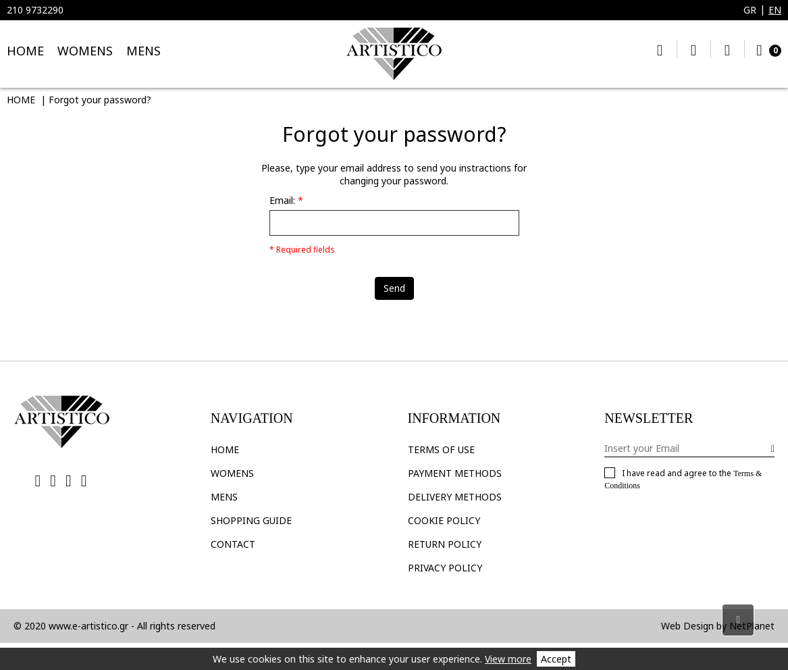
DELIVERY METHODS (455, 496)
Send (394, 288)
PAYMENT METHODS (455, 473)
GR (749, 9)
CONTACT (233, 544)
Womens (232, 473)
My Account (727, 49)
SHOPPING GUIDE (251, 520)
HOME (25, 51)
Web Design (687, 625)
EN (774, 9)
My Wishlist (693, 49)
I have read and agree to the (683, 478)
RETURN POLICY (444, 544)
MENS (143, 51)
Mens (224, 496)
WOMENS (85, 51)
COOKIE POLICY (444, 520)
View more (508, 658)
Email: (282, 200)
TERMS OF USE (441, 449)
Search (660, 49)
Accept (556, 658)
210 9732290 (35, 9)
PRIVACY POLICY (445, 567)
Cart (766, 49)
